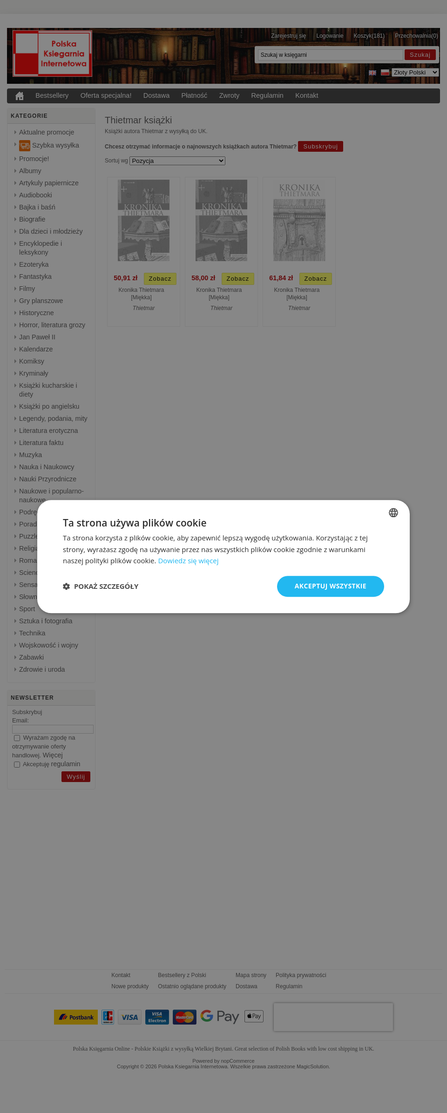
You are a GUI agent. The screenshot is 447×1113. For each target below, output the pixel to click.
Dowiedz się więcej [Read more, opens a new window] (188, 561)
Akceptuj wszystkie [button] (330, 585)
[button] (100, 586)
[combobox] (393, 512)
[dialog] (223, 556)
